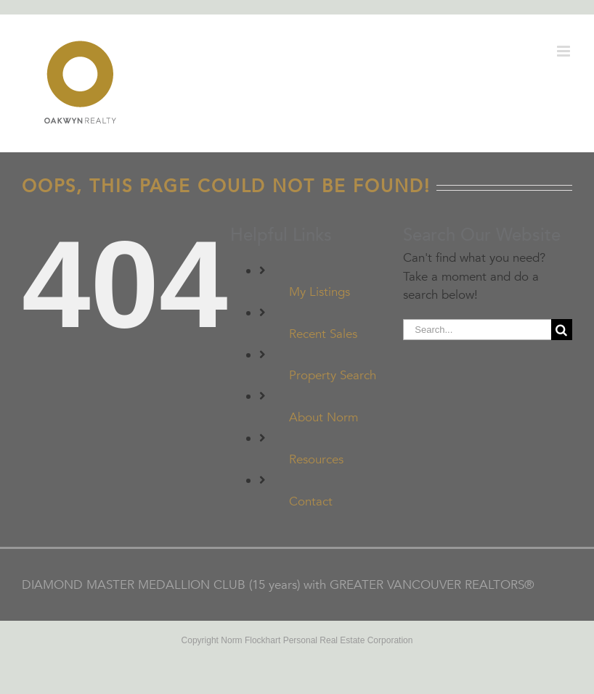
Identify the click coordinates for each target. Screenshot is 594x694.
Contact (311, 501)
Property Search (332, 375)
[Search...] (477, 329)
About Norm (323, 417)
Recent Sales (323, 334)
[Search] (561, 329)
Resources (316, 459)
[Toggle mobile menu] (564, 51)
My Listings (319, 292)
